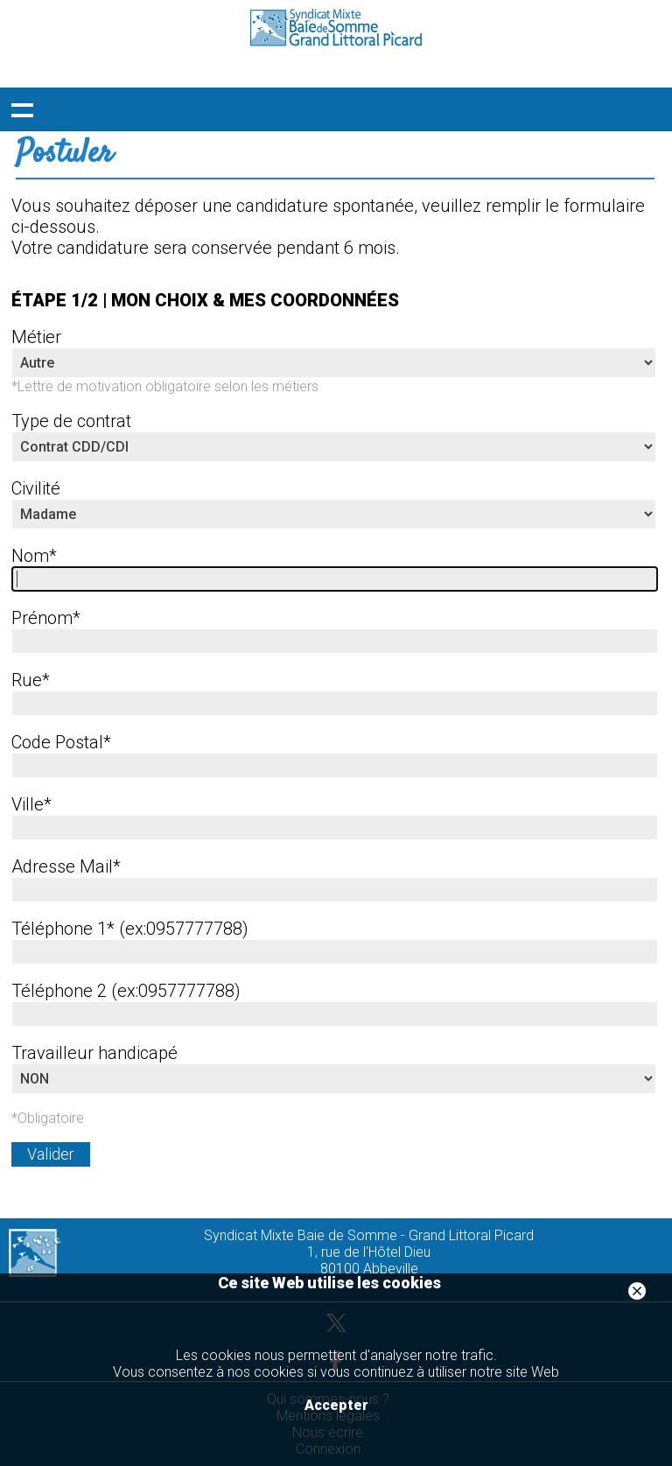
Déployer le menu (22, 109)
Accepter (336, 1405)
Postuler (64, 154)
